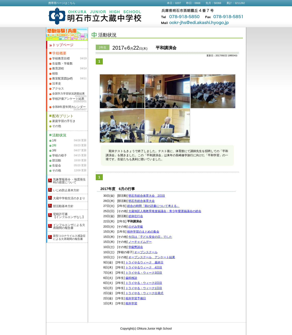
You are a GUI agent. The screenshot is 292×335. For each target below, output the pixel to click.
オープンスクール (146, 252)
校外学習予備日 (135, 298)
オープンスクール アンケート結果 (151, 257)
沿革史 (56, 83)
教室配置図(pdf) (62, 78)
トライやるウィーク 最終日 (144, 262)
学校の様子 (59, 155)
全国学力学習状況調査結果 (68, 93)
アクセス (58, 88)
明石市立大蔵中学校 (95, 16)
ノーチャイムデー (140, 241)
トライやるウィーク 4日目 (143, 267)
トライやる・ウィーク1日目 (143, 288)
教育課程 (58, 68)
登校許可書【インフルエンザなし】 (69, 215)
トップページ (62, 45)
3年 (54, 150)
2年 (54, 145)
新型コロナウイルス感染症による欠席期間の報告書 (69, 237)
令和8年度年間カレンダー (69, 106)
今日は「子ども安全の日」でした (150, 236)
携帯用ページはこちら (61, 3)
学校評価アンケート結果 (68, 98)
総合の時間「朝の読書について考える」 (153, 206)
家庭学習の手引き (64, 121)
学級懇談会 (135, 247)
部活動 (56, 160)
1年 (54, 140)
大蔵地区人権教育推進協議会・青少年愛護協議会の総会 (164, 211)
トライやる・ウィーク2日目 (143, 283)
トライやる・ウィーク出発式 (144, 293)
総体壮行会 (135, 216)
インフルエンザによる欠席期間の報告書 (69, 226)
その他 (56, 126)
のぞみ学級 (135, 226)
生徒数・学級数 (62, 63)
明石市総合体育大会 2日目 (146, 195)
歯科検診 (131, 278)
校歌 (55, 73)
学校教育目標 (61, 58)
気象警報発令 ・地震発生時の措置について (69, 181)
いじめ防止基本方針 (66, 190)
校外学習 (131, 303)
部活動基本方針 (63, 206)
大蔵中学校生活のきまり (69, 198)
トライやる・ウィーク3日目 (143, 272)
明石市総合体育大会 (141, 201)
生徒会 (56, 165)
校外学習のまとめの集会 (143, 231)
